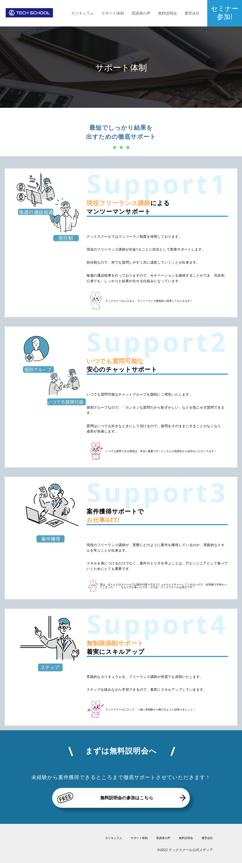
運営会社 (192, 13)
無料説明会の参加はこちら (121, 798)
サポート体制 (112, 13)
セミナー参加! (225, 12)
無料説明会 (167, 13)
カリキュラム (82, 13)
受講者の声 (141, 13)
